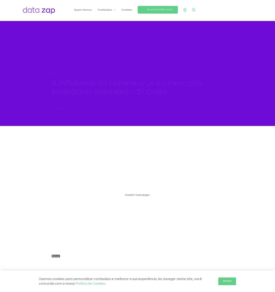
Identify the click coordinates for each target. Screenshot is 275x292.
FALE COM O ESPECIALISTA (160, 10)
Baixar (56, 257)
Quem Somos (83, 10)
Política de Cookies (90, 283)
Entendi (227, 281)
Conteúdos (107, 10)
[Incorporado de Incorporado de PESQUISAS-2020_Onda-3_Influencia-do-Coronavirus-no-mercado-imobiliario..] (137, 196)
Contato (126, 10)
